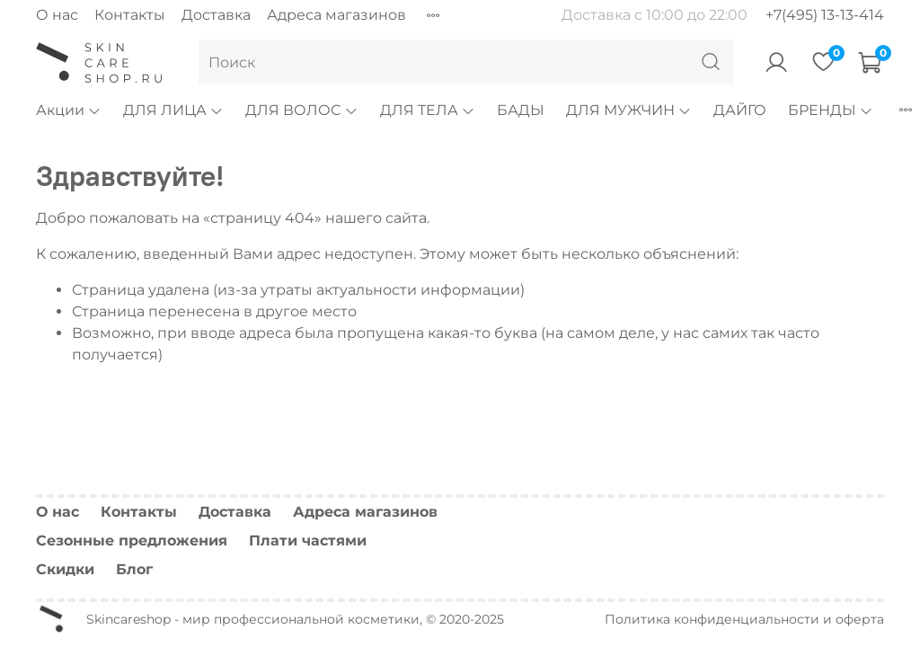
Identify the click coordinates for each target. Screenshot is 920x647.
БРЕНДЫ (830, 110)
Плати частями (308, 540)
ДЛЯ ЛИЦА (173, 110)
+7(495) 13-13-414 (824, 14)
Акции (69, 110)
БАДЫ (520, 110)
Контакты (129, 14)
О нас (57, 14)
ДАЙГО (739, 110)
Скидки (65, 569)
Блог (134, 569)
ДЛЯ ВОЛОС (301, 110)
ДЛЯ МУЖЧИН (629, 110)
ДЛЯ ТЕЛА (427, 110)
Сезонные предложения (131, 540)
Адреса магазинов (336, 14)
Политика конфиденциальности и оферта (744, 619)
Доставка (216, 14)
